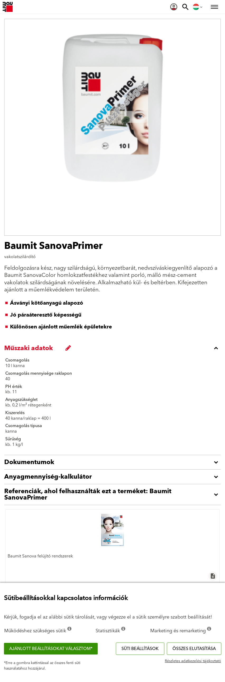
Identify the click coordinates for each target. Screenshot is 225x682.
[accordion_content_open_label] (114, 462)
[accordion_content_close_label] (114, 348)
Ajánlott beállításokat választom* (50, 648)
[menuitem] (173, 6)
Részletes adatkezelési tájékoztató (193, 661)
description (213, 576)
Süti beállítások (140, 648)
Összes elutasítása (194, 648)
